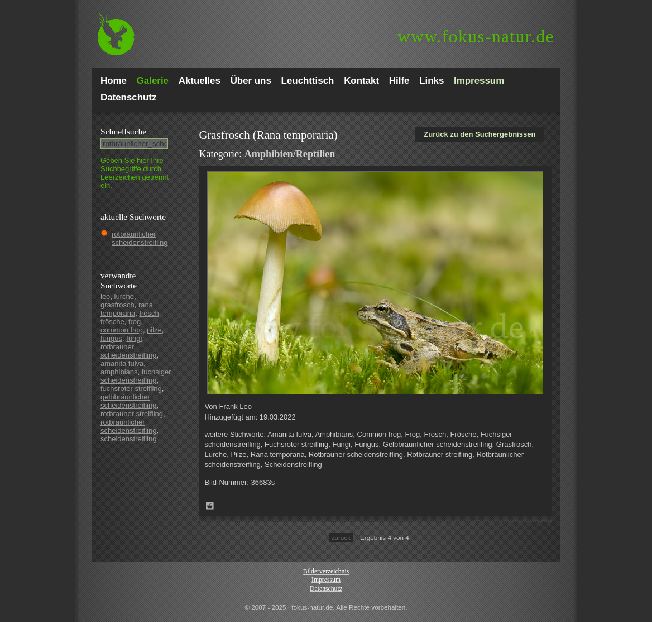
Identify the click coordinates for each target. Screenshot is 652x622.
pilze (154, 330)
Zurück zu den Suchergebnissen (479, 134)
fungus (111, 338)
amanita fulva (121, 363)
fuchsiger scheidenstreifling (135, 376)
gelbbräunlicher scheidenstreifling (128, 401)
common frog (121, 330)
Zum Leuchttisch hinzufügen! (210, 506)
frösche (112, 321)
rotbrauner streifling (131, 413)
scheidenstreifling (128, 439)
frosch (149, 313)
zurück (341, 537)
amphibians (119, 372)
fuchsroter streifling (131, 388)
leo (105, 296)
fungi (134, 338)
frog (134, 321)
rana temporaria (126, 309)
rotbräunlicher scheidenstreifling (139, 238)
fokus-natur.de (475, 36)
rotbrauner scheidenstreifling (128, 351)
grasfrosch (117, 305)
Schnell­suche (123, 131)
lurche (124, 296)
